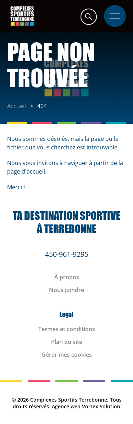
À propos (66, 277)
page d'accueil (26, 171)
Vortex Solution (101, 406)
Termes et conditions (66, 329)
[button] (88, 16)
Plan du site (66, 342)
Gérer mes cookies (66, 355)
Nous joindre (66, 290)
